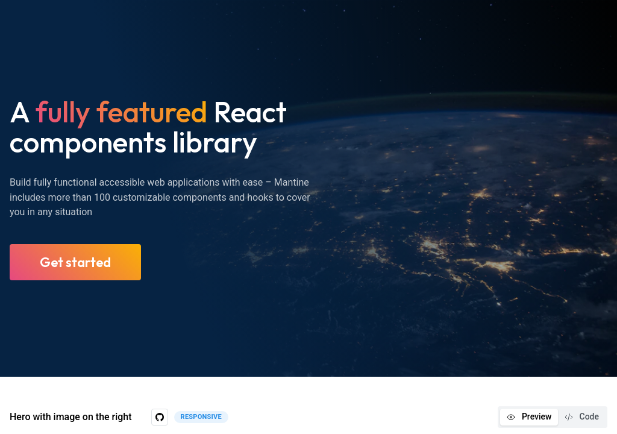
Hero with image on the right (71, 417)
